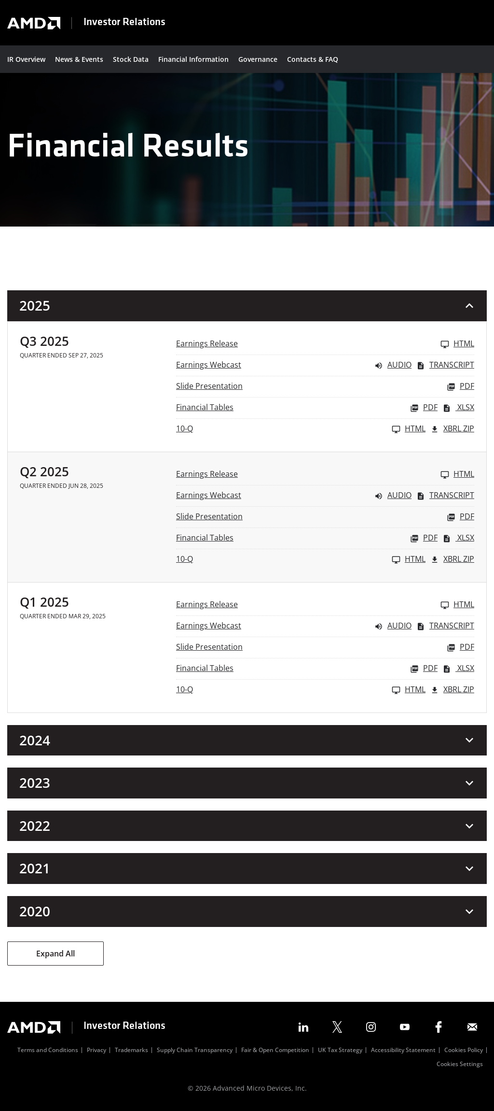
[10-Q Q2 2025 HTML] (300, 559)
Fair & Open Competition (275, 1050)
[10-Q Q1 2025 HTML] (300, 690)
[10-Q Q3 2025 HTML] (300, 429)
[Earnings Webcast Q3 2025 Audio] (294, 365)
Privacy (96, 1050)
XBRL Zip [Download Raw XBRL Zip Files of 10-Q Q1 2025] (452, 690)
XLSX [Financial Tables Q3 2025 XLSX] (458, 408)
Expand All (55, 953)
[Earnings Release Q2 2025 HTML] (325, 474)
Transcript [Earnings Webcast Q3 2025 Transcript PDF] (445, 365)
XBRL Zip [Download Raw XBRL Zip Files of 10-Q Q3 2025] (452, 429)
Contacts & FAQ (312, 59)
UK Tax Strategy (340, 1050)
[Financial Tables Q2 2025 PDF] (307, 538)
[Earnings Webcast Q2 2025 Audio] (294, 495)
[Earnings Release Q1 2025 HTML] (325, 605)
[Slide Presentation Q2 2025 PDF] (325, 517)
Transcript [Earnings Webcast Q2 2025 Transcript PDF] (445, 495)
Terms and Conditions (47, 1050)
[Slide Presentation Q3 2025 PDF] (325, 386)
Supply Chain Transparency (195, 1050)
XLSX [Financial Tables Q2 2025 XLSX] (458, 538)
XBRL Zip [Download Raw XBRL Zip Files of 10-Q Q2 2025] (452, 559)
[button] (247, 305)
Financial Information (193, 59)
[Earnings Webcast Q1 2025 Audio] (294, 626)
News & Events (79, 59)
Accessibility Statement (403, 1050)
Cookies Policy (463, 1050)
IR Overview (26, 59)
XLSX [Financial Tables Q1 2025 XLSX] (458, 668)
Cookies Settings (460, 1064)
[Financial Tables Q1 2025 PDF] (307, 668)
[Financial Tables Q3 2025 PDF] (307, 408)
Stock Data (131, 59)
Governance (257, 59)
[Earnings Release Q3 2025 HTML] (325, 344)
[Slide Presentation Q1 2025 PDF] (325, 647)
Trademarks (131, 1050)
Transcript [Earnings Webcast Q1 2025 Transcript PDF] (445, 626)
